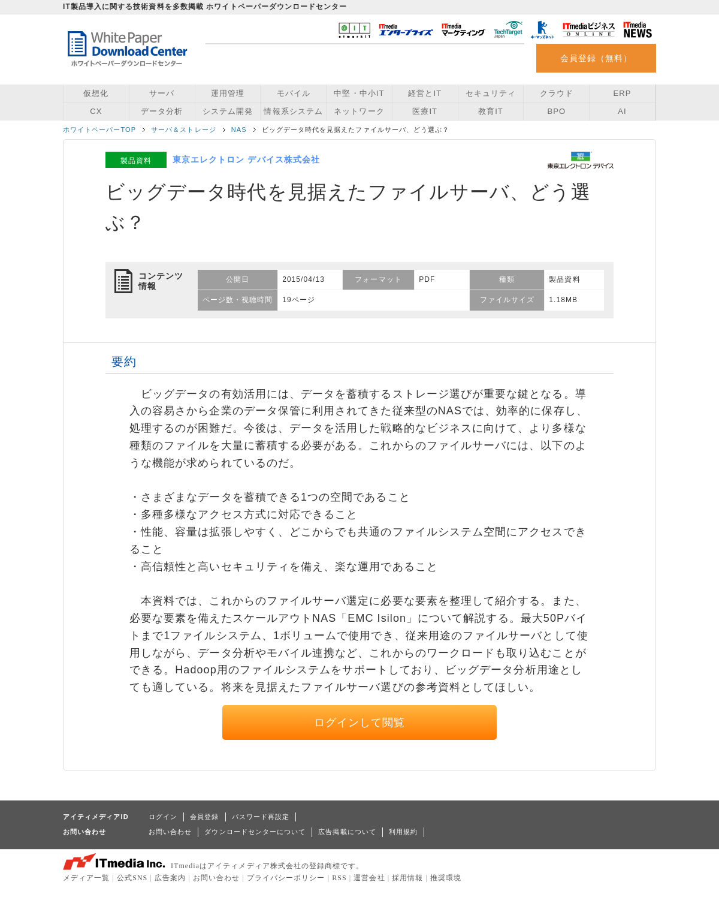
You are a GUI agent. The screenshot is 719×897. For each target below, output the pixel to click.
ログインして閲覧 (360, 723)
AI (622, 111)
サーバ (161, 93)
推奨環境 (445, 878)
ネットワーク (359, 111)
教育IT (490, 111)
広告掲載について (347, 831)
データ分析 (162, 111)
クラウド (556, 93)
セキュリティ (491, 93)
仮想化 (95, 93)
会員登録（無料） (596, 58)
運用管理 (227, 93)
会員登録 (204, 816)
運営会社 (369, 878)
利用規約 (403, 831)
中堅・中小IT (359, 93)
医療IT (424, 111)
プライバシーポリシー (286, 878)
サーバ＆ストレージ (183, 129)
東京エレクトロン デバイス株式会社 (246, 159)
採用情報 (407, 878)
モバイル (293, 93)
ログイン (163, 816)
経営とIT (425, 93)
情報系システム (293, 111)
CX (96, 111)
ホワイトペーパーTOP (99, 129)
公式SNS (132, 878)
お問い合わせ (170, 831)
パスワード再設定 (261, 816)
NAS (239, 129)
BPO (556, 111)
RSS (339, 878)
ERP (623, 93)
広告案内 (170, 878)
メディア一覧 (86, 878)
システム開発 (228, 111)
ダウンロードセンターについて (255, 831)
